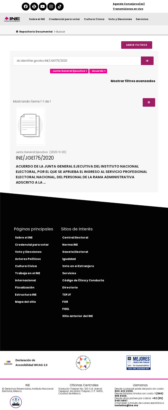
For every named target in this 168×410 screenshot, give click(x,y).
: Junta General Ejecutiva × (69, 71)
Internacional (25, 280)
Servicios (142, 19)
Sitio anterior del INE (77, 316)
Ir (147, 60)
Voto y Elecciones (120, 19)
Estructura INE (26, 295)
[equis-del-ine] (34, 7)
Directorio (70, 287)
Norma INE (70, 245)
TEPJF (66, 295)
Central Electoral (75, 237)
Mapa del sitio (25, 302)
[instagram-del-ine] (51, 7)
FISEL (65, 309)
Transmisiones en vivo (128, 9)
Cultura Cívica (94, 19)
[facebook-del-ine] (26, 7)
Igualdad (69, 259)
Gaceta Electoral (75, 252)
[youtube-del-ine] (43, 7)
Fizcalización (24, 287)
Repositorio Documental (36, 31)
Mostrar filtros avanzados (133, 81)
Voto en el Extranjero (78, 266)
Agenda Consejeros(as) (129, 4)
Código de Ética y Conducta (83, 280)
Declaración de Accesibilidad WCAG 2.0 (31, 363)
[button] (16, 402)
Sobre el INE (37, 19)
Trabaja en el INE (27, 273)
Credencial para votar (64, 19)
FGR (65, 302)
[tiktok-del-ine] (60, 7)
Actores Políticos (28, 259)
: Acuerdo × (98, 71)
